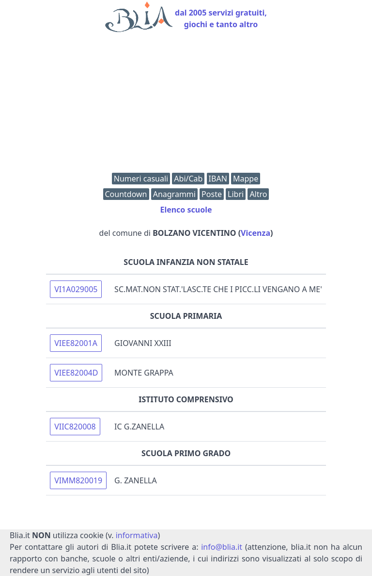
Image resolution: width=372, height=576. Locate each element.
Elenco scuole (186, 209)
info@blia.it (221, 547)
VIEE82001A (75, 343)
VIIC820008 (74, 426)
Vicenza (255, 233)
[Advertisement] (186, 105)
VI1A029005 (75, 289)
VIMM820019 (78, 480)
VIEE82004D (76, 372)
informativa (137, 535)
